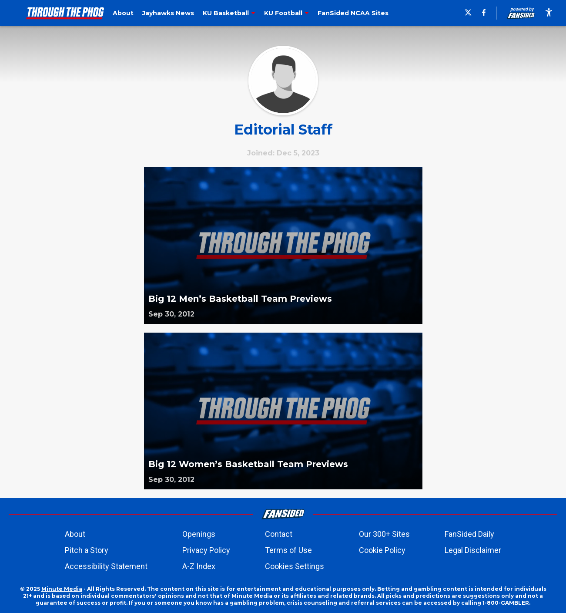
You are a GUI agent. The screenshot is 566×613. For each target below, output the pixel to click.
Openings (198, 534)
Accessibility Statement (106, 566)
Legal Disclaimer (473, 550)
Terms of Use (288, 550)
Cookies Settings (294, 566)
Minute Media (61, 589)
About (75, 534)
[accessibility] (549, 13)
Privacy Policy (206, 550)
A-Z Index (198, 566)
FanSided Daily (469, 534)
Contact (278, 534)
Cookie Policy (382, 550)
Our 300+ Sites (384, 534)
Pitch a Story (86, 550)
